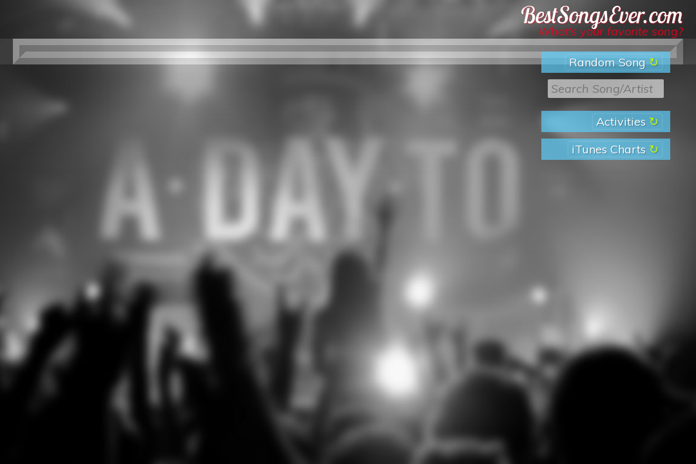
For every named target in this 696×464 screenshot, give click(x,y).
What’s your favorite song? (610, 31)
